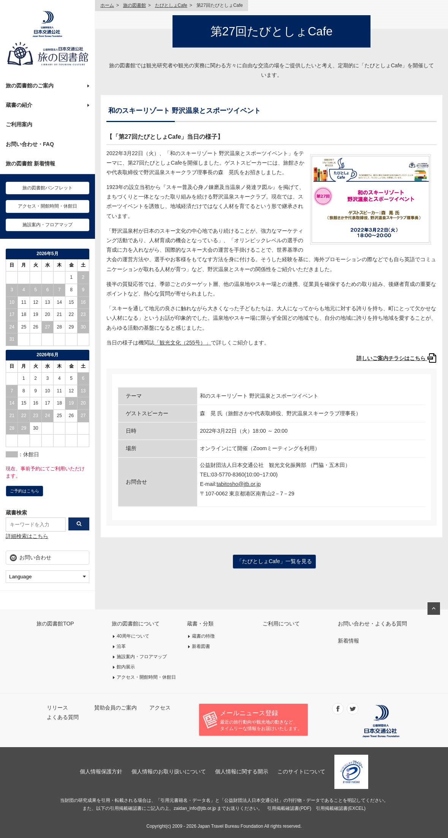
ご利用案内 (19, 124)
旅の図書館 (134, 5)
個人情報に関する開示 (241, 771)
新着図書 (201, 646)
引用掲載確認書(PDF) (289, 808)
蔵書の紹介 (19, 105)
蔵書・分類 (200, 624)
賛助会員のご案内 (115, 708)
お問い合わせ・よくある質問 (372, 624)
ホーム (107, 5)
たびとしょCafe (171, 5)
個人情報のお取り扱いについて (168, 771)
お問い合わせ (35, 557)
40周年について (133, 636)
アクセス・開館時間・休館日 (47, 206)
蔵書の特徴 (203, 636)
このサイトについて (301, 771)
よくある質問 (63, 717)
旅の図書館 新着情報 (30, 163)
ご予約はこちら (24, 491)
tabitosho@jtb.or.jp (239, 484)
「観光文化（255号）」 (182, 343)
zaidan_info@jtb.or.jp (195, 808)
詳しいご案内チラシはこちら (396, 358)
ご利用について (281, 624)
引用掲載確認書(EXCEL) (341, 808)
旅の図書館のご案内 (30, 86)
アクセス (160, 708)
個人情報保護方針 (101, 771)
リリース (57, 708)
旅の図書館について (136, 624)
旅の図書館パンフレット (47, 187)
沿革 (121, 646)
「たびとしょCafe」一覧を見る (274, 561)
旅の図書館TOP (55, 624)
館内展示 (126, 667)
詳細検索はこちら (27, 536)
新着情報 (348, 641)
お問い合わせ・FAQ (30, 144)
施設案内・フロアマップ (47, 224)
